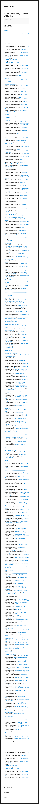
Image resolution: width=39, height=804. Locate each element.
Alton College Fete (18, 686)
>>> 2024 (19, 63)
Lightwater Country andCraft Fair (22, 677)
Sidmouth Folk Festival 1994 (20, 418)
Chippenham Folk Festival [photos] (22, 270)
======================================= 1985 (16, 660)
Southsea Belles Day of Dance (21, 443)
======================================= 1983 (16, 719)
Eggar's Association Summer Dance (22, 723)
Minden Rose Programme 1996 (22, 386)
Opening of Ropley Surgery (20, 534)
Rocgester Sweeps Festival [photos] (22, 283)
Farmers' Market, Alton (22, 305)
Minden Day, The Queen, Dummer (22, 670)
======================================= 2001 (16, 292)
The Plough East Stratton (20, 382)
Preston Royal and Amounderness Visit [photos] (14, 553)
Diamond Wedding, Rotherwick (21, 619)
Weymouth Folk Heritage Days (21, 602)
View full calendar (25, 33)
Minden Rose (9, 6)
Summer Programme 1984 (19, 713)
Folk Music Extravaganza (22, 599)
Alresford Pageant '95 (19, 405)
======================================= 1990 (16, 527)
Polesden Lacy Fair (18, 419)
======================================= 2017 (16, 202)
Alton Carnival (18, 729)
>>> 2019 (19, 149)
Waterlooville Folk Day (19, 610)
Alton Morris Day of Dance (19, 393)
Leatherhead (22, 555)
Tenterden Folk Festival (21, 140)
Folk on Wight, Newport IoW (21, 395)
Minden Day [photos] (24, 492)
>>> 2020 (19, 144)
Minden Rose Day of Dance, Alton (21, 642)
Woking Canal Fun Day (24, 461)
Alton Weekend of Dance (20, 256)
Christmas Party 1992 (21, 472)
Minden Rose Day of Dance (20, 584)
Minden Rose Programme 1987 (21, 621)
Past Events (6, 790)
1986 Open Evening (22, 632)
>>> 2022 (19, 97)
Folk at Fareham (21, 547)
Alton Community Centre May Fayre (22, 736)
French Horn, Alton (19, 726)
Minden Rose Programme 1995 (21, 414)
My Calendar (6, 792)
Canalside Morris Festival (20, 678)
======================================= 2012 (16, 208)
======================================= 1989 (16, 542)
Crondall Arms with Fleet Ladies (21, 441)
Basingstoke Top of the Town (21, 690)
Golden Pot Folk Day (19, 375)
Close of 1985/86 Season (21, 625)
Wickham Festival (24, 175)
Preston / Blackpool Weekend (11, 389)
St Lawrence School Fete (24, 725)
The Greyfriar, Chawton (19, 608)
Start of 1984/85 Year (20, 702)
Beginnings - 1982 (19, 741)
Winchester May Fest (25, 168)
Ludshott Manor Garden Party (21, 369)
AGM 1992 (25, 483)
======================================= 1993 (16, 434)
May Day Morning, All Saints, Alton (21, 590)
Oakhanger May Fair (24, 655)
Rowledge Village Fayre (20, 383)
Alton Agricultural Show (19, 373)
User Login (6, 795)
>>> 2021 (19, 133)
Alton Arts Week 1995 (19, 412)
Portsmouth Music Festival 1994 (22, 428)
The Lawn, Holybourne (22, 307)
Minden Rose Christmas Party (23, 720)
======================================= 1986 (16, 623)
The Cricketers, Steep (24, 123)
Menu (33, 6)
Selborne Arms (18, 613)
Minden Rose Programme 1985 (20, 691)
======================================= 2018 (16, 171)
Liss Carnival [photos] (24, 266)
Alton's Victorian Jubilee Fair (23, 600)
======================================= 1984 (16, 694)
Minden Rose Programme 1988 (21, 595)
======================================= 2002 (16, 237)
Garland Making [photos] (20, 502)
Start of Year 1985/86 (22, 665)
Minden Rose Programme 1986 (20, 657)
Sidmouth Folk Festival (19, 580)
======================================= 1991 (16, 487)
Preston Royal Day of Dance (20, 586)
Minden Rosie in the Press (21, 524)
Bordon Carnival (18, 425)
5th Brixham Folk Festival (20, 532)
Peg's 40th (17, 615)
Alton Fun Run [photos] (21, 528)
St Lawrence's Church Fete (20, 728)
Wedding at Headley (19, 427)
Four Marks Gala (21, 482)
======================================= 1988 (16, 573)
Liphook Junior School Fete (20, 531)
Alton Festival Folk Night (22, 722)
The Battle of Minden (8, 787)
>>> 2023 (19, 75)
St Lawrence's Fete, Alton (20, 606)
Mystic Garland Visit (19, 583)
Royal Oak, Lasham (19, 609)
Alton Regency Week (25, 188)
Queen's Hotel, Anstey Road (20, 612)
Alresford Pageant (23, 454)
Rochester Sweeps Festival (20, 385)
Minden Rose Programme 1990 (21, 540)
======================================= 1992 (16, 470)
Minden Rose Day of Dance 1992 (21, 485)
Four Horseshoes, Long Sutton (21, 671)
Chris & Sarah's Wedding (20, 538)
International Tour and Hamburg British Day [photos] (16, 246)
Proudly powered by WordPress (14, 800)
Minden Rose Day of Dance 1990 (21, 529)
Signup (5, 797)
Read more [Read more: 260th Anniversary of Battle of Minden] (6, 30)
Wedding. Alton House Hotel (21, 421)
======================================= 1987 (16, 597)
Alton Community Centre (22, 664)
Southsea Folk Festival (9, 309)
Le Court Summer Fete (19, 673)
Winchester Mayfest (25, 71)
